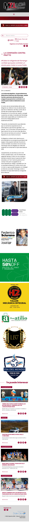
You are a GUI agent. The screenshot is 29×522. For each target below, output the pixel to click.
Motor (4, 417)
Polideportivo (6, 387)
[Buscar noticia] (16, 35)
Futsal (10, 87)
